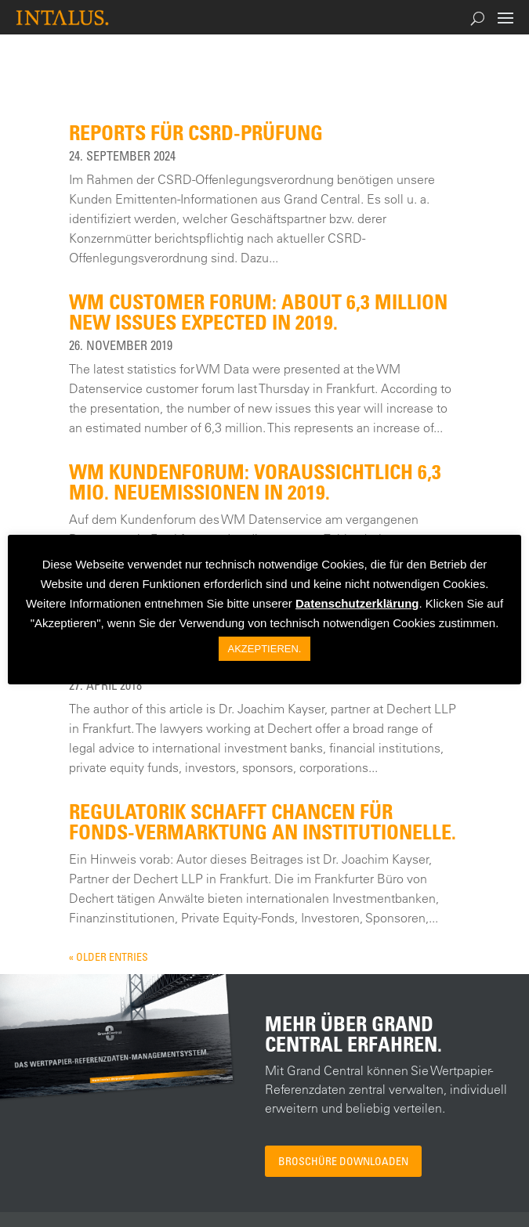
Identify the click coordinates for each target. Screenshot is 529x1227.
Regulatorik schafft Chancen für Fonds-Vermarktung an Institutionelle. (262, 821)
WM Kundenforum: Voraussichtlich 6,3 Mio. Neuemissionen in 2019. (255, 481)
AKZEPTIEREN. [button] (265, 649)
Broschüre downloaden (343, 1160)
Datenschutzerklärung (357, 603)
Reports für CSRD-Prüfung (196, 132)
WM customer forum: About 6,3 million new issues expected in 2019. (258, 311)
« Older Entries (108, 956)
